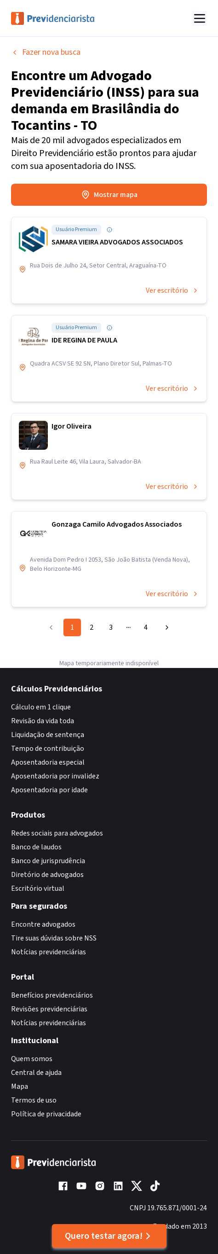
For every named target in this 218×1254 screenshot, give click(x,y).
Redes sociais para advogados (57, 833)
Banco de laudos (36, 847)
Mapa (19, 1086)
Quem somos (31, 1059)
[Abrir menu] (199, 18)
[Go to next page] (164, 627)
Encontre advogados (43, 924)
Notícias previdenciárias (48, 952)
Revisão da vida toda (42, 721)
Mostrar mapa (109, 195)
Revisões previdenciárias (49, 1009)
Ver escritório (172, 290)
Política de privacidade (46, 1114)
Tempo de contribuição (47, 748)
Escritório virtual (37, 888)
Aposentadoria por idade (49, 790)
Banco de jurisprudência (48, 861)
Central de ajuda (36, 1072)
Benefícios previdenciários (52, 995)
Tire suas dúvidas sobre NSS (54, 938)
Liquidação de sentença (47, 735)
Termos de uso (34, 1100)
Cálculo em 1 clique (41, 707)
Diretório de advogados (47, 875)
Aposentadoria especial (48, 762)
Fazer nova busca (45, 52)
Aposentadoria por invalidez (55, 776)
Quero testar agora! (109, 1236)
